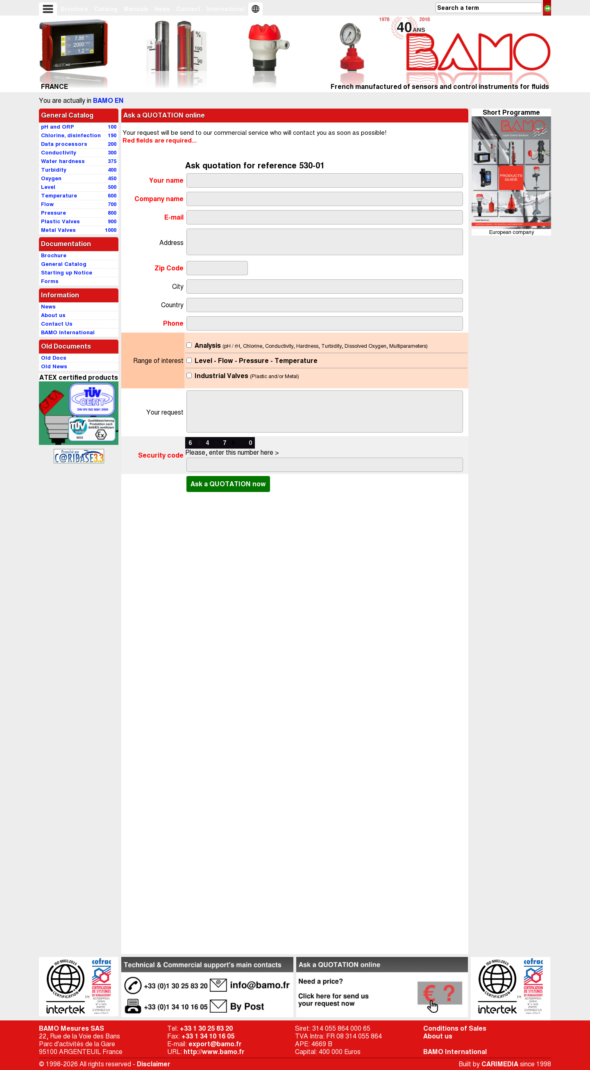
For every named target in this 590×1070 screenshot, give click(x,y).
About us (437, 1036)
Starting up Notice (66, 273)
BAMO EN (108, 100)
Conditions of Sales (454, 1028)
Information (60, 295)
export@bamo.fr (215, 1044)
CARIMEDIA (499, 1064)
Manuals (136, 9)
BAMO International (455, 1051)
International (225, 9)
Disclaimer (153, 1064)
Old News (54, 366)
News (162, 9)
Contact (188, 9)
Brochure (74, 9)
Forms (50, 281)
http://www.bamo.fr (214, 1051)
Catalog (106, 9)
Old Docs (53, 358)
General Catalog (67, 115)
